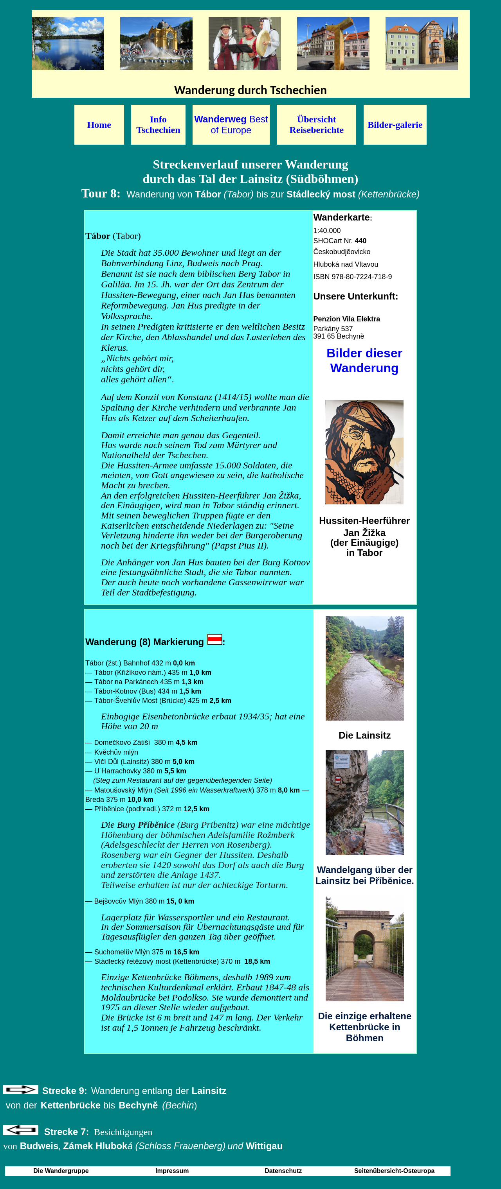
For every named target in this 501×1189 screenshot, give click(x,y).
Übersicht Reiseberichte (317, 124)
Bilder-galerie (395, 125)
